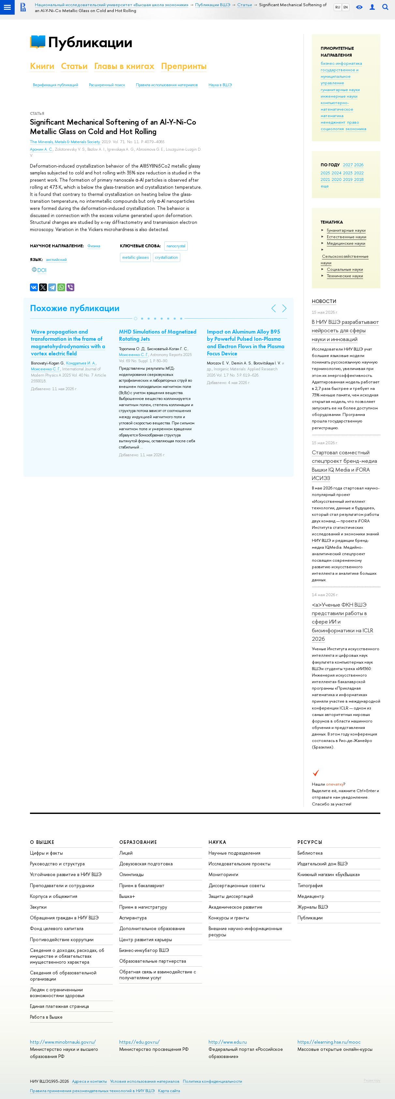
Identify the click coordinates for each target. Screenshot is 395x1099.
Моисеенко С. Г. (45, 369)
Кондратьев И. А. (81, 363)
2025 (325, 173)
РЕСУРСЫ (310, 842)
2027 (348, 165)
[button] (135, 318)
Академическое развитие (235, 907)
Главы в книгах (124, 66)
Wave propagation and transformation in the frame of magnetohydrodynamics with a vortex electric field (68, 342)
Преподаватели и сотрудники (62, 885)
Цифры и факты (46, 853)
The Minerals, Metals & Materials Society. (66, 141)
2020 (337, 179)
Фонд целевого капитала (56, 928)
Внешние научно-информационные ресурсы (245, 931)
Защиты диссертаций (231, 896)
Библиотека (310, 853)
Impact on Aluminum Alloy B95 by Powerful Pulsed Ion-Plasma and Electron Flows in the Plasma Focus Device (246, 342)
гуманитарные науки (340, 89)
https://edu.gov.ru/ (139, 1042)
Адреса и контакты (89, 1081)
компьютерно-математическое (337, 106)
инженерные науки (339, 96)
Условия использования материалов (145, 1081)
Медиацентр (311, 896)
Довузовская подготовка (146, 863)
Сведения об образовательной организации (63, 975)
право (353, 122)
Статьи (74, 66)
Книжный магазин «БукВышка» (329, 874)
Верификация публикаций (55, 85)
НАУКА (218, 842)
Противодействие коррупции (62, 939)
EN (346, 7)
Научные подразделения (234, 853)
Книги (42, 66)
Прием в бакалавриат (142, 885)
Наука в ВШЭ (220, 85)
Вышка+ (127, 896)
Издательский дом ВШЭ (323, 863)
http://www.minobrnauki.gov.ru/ (63, 1042)
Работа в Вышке (46, 1017)
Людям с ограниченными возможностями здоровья (57, 992)
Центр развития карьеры (145, 939)
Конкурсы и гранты (229, 917)
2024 (337, 173)
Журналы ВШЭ (313, 907)
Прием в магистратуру (143, 907)
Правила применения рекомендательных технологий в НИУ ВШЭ (92, 1090)
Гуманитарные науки (346, 230)
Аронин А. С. (41, 149)
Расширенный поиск (107, 85)
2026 (358, 165)
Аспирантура (133, 917)
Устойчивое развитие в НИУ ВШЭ (66, 874)
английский (56, 259)
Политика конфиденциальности (212, 1081)
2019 (348, 179)
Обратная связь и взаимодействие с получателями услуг (157, 974)
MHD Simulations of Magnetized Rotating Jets (158, 335)
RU (337, 7)
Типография (310, 885)
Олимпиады (131, 874)
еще (325, 186)
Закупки (38, 907)
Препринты (184, 66)
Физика (93, 246)
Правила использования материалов (167, 85)
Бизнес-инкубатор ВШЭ (144, 950)
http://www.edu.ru (228, 1042)
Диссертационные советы (237, 885)
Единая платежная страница (59, 1006)
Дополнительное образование (152, 928)
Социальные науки (345, 269)
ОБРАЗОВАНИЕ (138, 842)
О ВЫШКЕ (42, 842)
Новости (324, 301)
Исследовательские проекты (240, 863)
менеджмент (333, 122)
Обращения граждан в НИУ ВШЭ (64, 917)
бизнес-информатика (341, 63)
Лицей (126, 853)
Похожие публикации (75, 308)
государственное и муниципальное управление (339, 76)
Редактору (372, 1080)
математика (332, 115)
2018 (359, 179)
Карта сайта (169, 1090)
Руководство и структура (57, 863)
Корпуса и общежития (53, 896)
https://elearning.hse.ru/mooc (329, 1042)
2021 (325, 179)
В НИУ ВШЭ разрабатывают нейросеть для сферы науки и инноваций (345, 330)
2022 (359, 173)
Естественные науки (346, 237)
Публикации (90, 42)
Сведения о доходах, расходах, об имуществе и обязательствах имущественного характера (67, 956)
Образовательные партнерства (152, 961)
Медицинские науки (346, 243)
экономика (355, 128)
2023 (348, 173)
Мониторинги (223, 874)
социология (332, 128)
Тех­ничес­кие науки (345, 276)
